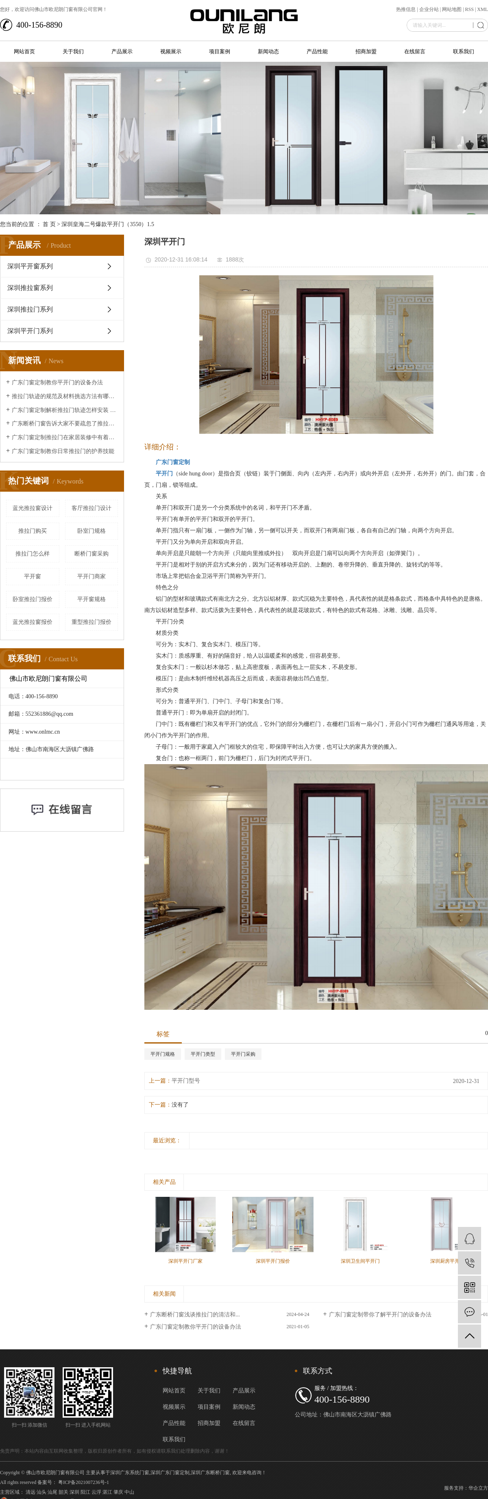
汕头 (41, 1492)
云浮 (96, 1492)
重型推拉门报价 (91, 622)
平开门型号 (186, 1081)
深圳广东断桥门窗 (210, 1472)
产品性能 (317, 51)
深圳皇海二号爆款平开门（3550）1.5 (107, 224)
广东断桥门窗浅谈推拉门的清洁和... (195, 1315)
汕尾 (52, 1492)
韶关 (63, 1492)
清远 (30, 1492)
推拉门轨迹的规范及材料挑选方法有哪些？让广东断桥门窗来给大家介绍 (65, 396)
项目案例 (219, 51)
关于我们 (73, 51)
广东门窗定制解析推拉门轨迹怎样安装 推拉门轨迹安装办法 (65, 410)
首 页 (49, 224)
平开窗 (32, 576)
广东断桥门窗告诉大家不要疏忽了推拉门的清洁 (65, 424)
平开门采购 (243, 1054)
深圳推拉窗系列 (30, 287)
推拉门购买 (32, 531)
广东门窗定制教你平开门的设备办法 (57, 382)
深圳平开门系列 (30, 330)
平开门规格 (162, 1054)
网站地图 (452, 9)
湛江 (107, 1492)
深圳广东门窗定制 (170, 1472)
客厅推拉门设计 (91, 508)
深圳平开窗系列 (30, 266)
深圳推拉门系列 (30, 309)
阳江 (85, 1492)
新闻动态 (268, 51)
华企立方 (478, 1488)
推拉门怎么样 (32, 554)
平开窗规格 (91, 599)
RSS (469, 9)
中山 (129, 1492)
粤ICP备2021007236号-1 (83, 1482)
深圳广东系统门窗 (129, 1472)
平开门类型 (203, 1054)
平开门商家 (91, 576)
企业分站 (429, 9)
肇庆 (118, 1492)
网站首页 (24, 51)
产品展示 (122, 51)
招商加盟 (366, 51)
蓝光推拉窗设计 (32, 508)
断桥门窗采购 (91, 554)
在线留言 (414, 51)
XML (482, 9)
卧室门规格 (91, 531)
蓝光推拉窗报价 (32, 622)
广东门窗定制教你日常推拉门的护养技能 (63, 451)
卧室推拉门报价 (32, 599)
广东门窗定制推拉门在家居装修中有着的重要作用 (65, 437)
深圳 (74, 1492)
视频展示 (170, 51)
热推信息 (406, 9)
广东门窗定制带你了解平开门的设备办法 (380, 1315)
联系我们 (463, 51)
